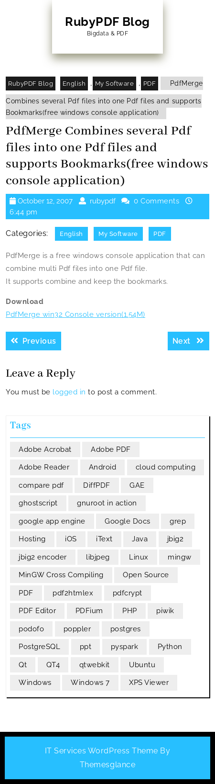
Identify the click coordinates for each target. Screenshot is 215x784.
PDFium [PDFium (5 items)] (89, 610)
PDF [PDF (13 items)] (26, 593)
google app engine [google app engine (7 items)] (52, 521)
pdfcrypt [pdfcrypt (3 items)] (127, 593)
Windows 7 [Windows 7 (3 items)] (90, 682)
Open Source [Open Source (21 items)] (146, 575)
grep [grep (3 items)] (178, 521)
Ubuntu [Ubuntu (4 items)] (142, 665)
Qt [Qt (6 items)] (23, 665)
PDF (149, 83)
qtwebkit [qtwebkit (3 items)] (94, 665)
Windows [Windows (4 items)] (35, 682)
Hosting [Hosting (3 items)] (32, 539)
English (74, 83)
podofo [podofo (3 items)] (31, 629)
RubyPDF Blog (107, 21)
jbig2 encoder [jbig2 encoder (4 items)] (43, 557)
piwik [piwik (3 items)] (165, 610)
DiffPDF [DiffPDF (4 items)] (96, 485)
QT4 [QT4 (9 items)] (53, 665)
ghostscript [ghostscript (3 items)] (38, 503)
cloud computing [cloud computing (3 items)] (166, 467)
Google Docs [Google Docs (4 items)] (127, 521)
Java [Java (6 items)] (140, 539)
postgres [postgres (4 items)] (125, 629)
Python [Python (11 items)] (170, 646)
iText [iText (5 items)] (104, 539)
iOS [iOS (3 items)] (71, 539)
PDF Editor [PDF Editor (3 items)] (37, 610)
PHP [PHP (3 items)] (129, 610)
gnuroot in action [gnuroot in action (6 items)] (107, 503)
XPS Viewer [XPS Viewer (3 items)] (149, 682)
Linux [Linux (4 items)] (139, 557)
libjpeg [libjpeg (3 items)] (98, 557)
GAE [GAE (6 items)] (137, 485)
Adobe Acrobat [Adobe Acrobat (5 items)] (45, 449)
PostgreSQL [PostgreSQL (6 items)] (39, 646)
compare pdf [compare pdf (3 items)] (41, 485)
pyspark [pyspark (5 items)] (125, 646)
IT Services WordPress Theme (101, 750)
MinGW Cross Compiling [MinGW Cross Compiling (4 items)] (61, 575)
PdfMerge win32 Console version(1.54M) (75, 314)
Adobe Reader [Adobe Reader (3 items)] (44, 467)
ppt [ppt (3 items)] (86, 646)
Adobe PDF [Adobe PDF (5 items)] (111, 449)
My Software (114, 83)
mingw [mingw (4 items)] (180, 557)
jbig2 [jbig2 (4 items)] (175, 539)
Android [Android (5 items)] (103, 467)
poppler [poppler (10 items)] (77, 629)
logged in (69, 392)
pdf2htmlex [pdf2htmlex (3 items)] (73, 593)
